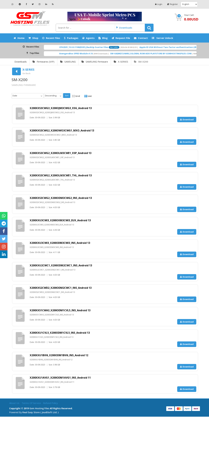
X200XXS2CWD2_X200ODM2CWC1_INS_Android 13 (61, 288)
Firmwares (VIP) (43, 61)
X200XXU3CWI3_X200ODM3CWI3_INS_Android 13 (60, 243)
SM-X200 (141, 61)
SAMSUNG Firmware (95, 61)
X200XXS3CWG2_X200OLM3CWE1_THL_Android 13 (61, 175)
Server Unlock (162, 38)
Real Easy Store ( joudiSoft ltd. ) (40, 412)
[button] (149, 28)
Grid (76, 96)
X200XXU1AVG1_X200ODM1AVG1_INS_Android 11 (60, 377)
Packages (71, 38)
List (88, 96)
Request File (121, 38)
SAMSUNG (68, 61)
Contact (141, 38)
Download (187, 119)
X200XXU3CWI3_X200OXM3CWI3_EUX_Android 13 (60, 220)
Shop (33, 38)
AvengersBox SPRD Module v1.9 (89, 53)
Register (172, 4)
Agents (88, 38)
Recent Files (51, 38)
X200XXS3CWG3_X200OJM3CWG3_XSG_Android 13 (61, 108)
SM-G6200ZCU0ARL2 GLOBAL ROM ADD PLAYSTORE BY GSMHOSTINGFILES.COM (164, 53)
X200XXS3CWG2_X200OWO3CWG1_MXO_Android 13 (62, 130)
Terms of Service (31, 403)
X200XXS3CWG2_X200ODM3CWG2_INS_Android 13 (61, 198)
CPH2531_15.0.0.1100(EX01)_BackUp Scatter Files (97, 47)
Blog (103, 38)
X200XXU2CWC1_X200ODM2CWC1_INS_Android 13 (61, 265)
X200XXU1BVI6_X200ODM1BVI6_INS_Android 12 (59, 355)
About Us (14, 403)
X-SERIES (121, 61)
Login (158, 4)
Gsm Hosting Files (39, 408)
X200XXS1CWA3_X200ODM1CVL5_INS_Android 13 (60, 310)
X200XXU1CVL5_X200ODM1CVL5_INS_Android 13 (60, 332)
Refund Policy (50, 403)
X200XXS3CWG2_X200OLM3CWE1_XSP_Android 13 (60, 153)
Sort (67, 95)
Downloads (20, 61)
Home (19, 38)
